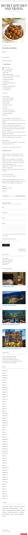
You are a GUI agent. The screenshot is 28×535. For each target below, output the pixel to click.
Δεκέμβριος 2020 (5, 444)
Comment (3, 223)
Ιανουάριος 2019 (5, 498)
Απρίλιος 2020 (4, 462)
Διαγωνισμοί (11, 506)
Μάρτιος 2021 (4, 436)
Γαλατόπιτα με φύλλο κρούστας (11, 356)
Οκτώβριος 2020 (5, 448)
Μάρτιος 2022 (4, 410)
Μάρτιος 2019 (4, 493)
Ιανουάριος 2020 (5, 470)
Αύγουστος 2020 (5, 453)
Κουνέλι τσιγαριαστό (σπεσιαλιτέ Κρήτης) (10, 362)
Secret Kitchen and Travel (14, 6)
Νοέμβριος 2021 (5, 418)
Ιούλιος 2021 (4, 427)
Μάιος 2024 (4, 373)
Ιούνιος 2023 (4, 380)
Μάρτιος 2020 (4, 465)
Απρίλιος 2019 (4, 491)
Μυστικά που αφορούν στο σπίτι (13, 512)
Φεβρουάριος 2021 (5, 439)
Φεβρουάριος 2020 (5, 467)
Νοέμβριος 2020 (5, 446)
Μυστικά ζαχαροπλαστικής (13, 508)
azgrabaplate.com (7, 64)
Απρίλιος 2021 (4, 434)
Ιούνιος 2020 (4, 458)
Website (3, 218)
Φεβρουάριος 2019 (5, 496)
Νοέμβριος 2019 (5, 474)
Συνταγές (11, 514)
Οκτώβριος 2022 (5, 394)
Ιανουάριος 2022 (5, 415)
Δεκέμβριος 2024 (5, 370)
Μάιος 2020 (4, 460)
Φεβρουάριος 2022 (5, 413)
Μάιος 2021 (4, 432)
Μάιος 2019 (4, 488)
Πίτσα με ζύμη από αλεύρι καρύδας (7, 261)
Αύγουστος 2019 (5, 481)
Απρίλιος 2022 (4, 408)
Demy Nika (5, 52)
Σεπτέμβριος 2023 (5, 377)
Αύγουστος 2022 (5, 399)
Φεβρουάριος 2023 (5, 387)
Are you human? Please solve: (10, 240)
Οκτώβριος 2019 (5, 477)
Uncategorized (5, 506)
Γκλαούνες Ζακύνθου (5, 258)
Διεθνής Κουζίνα (4, 45)
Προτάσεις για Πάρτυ (5, 514)
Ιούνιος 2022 (4, 403)
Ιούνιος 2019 (4, 486)
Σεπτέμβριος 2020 (5, 451)
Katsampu (8, 531)
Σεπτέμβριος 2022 (5, 396)
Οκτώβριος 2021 (5, 420)
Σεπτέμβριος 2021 (5, 422)
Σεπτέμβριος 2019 (5, 479)
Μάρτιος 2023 (4, 384)
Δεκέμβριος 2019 (5, 472)
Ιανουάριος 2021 (5, 441)
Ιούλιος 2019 (4, 484)
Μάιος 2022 (4, 406)
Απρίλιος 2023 (4, 382)
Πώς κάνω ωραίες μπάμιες (6, 262)
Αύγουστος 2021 (5, 425)
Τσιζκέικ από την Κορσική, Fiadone (7, 259)
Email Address (4, 212)
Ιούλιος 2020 (4, 455)
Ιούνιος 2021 (4, 429)
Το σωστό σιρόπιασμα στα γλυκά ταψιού (13, 359)
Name (3, 207)
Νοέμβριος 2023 (5, 375)
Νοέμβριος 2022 (5, 392)
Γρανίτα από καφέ (4, 264)
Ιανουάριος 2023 (5, 389)
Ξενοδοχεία (22, 512)
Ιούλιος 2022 (4, 401)
